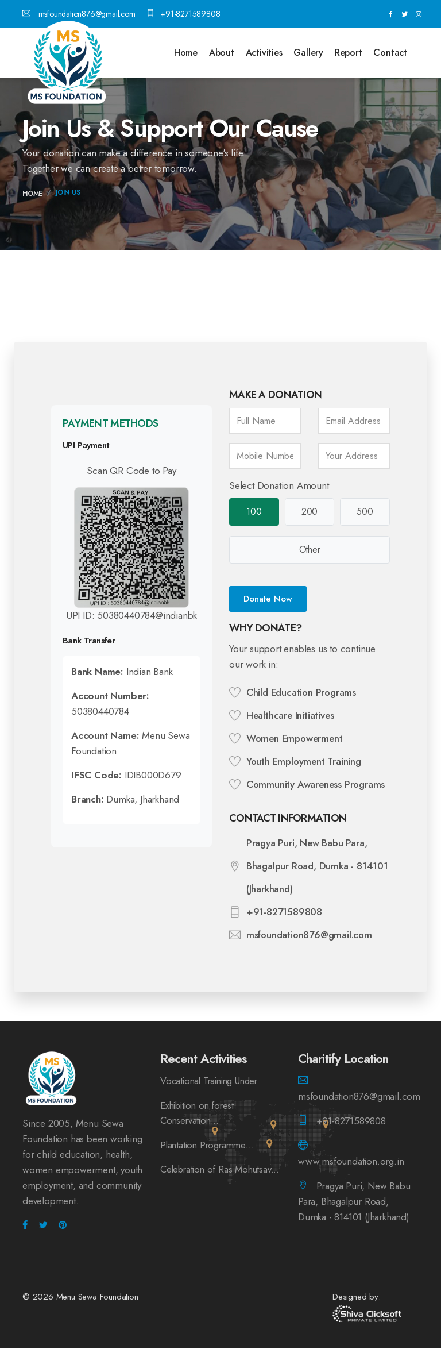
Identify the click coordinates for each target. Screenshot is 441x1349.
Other (310, 550)
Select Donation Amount (279, 485)
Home (186, 52)
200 (309, 512)
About (221, 52)
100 (253, 512)
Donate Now (267, 599)
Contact (390, 52)
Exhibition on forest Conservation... (199, 1114)
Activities (264, 52)
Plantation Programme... (209, 1147)
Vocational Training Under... (216, 1082)
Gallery (308, 52)
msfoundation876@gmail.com (79, 14)
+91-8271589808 (183, 14)
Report (348, 52)
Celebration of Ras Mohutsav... (197, 1179)
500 (365, 512)
